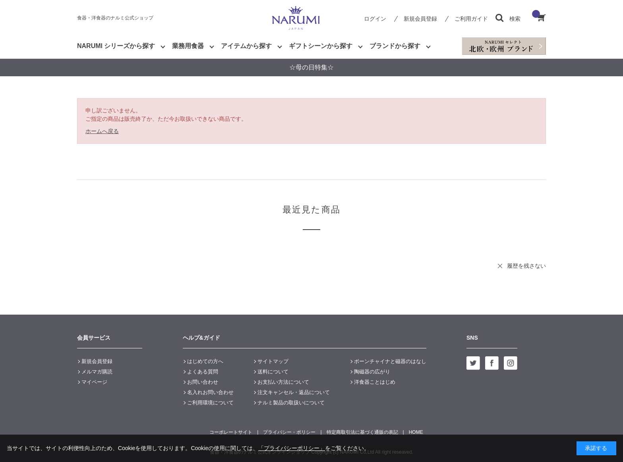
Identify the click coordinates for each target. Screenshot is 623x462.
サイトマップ (272, 361)
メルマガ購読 (96, 372)
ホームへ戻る (102, 131)
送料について (272, 372)
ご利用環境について (210, 403)
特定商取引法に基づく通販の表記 (362, 432)
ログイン (375, 18)
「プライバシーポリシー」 (291, 448)
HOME (416, 432)
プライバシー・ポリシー (289, 432)
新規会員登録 (420, 18)
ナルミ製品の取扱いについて (291, 403)
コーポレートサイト (230, 432)
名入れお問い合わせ (210, 392)
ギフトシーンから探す (320, 46)
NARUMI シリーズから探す (116, 46)
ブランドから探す (395, 46)
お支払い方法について (283, 382)
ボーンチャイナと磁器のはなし (390, 361)
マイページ (94, 382)
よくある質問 (202, 372)
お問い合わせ (202, 382)
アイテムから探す (246, 46)
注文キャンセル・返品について (293, 392)
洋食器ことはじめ (374, 382)
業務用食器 (188, 46)
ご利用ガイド (471, 18)
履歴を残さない (526, 266)
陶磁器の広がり (372, 372)
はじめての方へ (205, 361)
